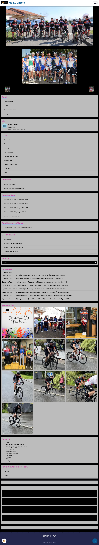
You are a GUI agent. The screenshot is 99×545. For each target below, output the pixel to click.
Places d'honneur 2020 (11, 156)
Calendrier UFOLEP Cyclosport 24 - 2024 (16, 212)
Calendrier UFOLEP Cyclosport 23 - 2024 (16, 204)
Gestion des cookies (49, 542)
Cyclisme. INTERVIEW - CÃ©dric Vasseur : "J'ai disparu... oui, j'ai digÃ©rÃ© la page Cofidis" (33, 275)
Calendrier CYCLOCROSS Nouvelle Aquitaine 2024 (18, 227)
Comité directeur (9, 140)
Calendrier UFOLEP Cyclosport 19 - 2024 (16, 208)
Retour (49, 89)
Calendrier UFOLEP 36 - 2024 (12, 216)
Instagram (7, 114)
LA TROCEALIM (8, 239)
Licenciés (7, 168)
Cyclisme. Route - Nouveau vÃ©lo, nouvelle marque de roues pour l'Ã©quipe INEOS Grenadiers (35, 285)
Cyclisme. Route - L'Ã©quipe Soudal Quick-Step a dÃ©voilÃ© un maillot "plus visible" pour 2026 (36, 299)
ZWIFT (5, 172)
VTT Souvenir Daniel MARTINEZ (13, 243)
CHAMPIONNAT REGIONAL (11, 251)
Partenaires (7, 144)
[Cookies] (4, 541)
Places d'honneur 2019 (11, 164)
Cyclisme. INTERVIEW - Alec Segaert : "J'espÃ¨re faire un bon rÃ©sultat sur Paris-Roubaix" (34, 289)
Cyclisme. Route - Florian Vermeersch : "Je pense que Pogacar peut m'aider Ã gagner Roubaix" (35, 292)
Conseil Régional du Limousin (15, 444)
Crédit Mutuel (10, 455)
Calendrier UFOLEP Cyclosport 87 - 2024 (16, 199)
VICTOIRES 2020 (8, 152)
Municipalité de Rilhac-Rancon (15, 448)
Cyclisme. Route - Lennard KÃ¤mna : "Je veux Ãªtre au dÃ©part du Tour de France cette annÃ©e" (37, 296)
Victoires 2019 (8, 160)
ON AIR (8, 442)
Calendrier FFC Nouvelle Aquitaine (14, 188)
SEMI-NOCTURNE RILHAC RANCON (13, 247)
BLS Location (10, 450)
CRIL (7, 459)
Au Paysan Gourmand (12, 453)
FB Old (6, 105)
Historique (7, 148)
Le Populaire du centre (12, 461)
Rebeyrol (8, 457)
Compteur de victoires (10, 110)
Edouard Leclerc (11, 451)
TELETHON (7, 471)
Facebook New (8, 101)
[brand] (13, 2)
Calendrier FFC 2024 (10, 184)
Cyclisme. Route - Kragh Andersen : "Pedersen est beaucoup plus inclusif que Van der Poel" (34, 282)
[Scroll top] (94, 540)
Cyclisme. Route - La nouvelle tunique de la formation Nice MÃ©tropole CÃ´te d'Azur (32, 279)
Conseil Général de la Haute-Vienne (16, 446)
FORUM (6, 475)
